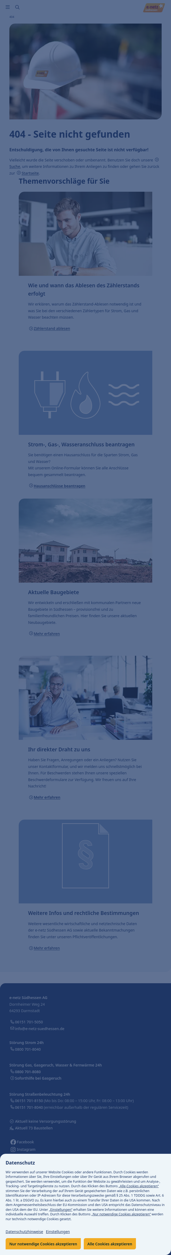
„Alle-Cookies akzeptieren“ (139, 1186)
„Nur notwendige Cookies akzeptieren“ (121, 1214)
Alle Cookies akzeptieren (110, 1243)
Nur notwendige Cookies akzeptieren (43, 1243)
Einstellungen (58, 1231)
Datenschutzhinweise (24, 1231)
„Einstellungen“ (61, 1209)
